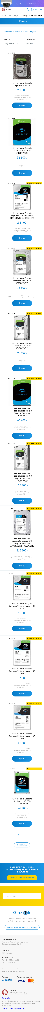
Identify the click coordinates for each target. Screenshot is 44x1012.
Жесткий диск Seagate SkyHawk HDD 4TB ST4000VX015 (22, 345)
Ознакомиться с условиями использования (22, 927)
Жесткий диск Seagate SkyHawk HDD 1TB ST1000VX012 (22, 150)
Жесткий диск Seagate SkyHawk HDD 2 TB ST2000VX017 (22, 280)
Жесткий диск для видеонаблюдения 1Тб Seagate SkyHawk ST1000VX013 (22, 412)
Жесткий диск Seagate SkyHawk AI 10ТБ (22, 84)
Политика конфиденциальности (13, 1008)
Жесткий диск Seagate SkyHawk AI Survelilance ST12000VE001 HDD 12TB (22, 215)
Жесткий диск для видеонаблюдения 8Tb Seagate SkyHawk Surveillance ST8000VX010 (22, 542)
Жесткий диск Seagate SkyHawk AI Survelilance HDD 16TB (22, 671)
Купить (22, 105)
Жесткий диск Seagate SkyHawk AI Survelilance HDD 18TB (22, 736)
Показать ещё (22, 845)
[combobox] (11, 44)
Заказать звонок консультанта (22, 878)
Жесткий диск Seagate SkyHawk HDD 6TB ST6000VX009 (22, 801)
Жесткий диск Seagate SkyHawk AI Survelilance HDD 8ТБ (22, 606)
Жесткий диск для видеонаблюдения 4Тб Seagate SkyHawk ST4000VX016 (22, 477)
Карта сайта (6, 998)
